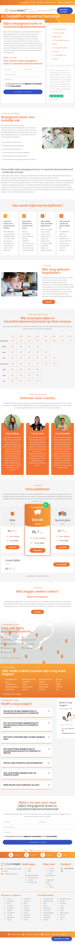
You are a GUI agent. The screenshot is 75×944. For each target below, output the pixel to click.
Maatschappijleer (12, 687)
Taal (57, 689)
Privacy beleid (15, 86)
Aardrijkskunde (11, 679)
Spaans (25, 689)
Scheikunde (9, 689)
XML (64, 934)
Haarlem (26, 908)
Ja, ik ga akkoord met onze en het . (24, 85)
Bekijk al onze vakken (11, 694)
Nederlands (43, 687)
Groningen (10, 908)
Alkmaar (9, 899)
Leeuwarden (11, 913)
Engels (41, 682)
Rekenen (59, 687)
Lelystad (9, 915)
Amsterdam (10, 901)
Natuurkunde (27, 687)
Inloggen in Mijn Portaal (66, 2)
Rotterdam (27, 917)
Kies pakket (12, 547)
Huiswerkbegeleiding (31, 875)
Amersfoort (27, 899)
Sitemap (56, 934)
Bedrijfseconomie (29, 679)
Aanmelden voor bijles (61, 939)
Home (25, 850)
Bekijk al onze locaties (10, 658)
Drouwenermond (28, 639)
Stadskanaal (28, 644)
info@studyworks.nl (10, 874)
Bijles (26, 10)
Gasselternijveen (8, 644)
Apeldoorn (27, 901)
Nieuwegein (10, 917)
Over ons (53, 10)
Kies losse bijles (61, 564)
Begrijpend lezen (45, 679)
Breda (25, 903)
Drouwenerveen (8, 648)
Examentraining (33, 878)
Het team (51, 871)
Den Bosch (10, 906)
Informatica (43, 684)
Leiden (26, 913)
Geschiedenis (10, 684)
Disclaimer (45, 934)
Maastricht (27, 915)
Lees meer (48, 302)
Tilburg (9, 920)
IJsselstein (27, 910)
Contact (32, 2)
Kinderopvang (41, 11)
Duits (7, 682)
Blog (50, 885)
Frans (58, 682)
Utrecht (26, 920)
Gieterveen (6, 652)
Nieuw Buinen (28, 648)
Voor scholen (32, 11)
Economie (26, 682)
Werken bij (40, 2)
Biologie (59, 679)
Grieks (24, 684)
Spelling (42, 689)
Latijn (58, 684)
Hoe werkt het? (24, 2)
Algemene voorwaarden (33, 84)
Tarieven (48, 11)
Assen (9, 903)
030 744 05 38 (51, 2)
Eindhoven (27, 906)
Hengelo (9, 910)
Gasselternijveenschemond (11, 639)
